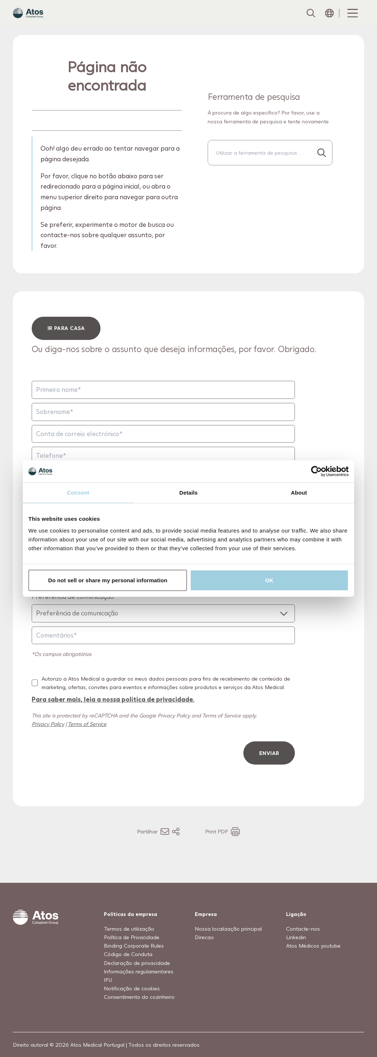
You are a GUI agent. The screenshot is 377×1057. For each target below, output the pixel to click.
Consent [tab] (78, 492)
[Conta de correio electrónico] (163, 448)
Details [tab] (188, 492)
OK (269, 580)
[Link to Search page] (310, 20)
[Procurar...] (321, 167)
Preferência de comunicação (73, 611)
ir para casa (66, 342)
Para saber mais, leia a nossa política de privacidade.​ (113, 713)
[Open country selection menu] (329, 20)
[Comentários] (163, 650)
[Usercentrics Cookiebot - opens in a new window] (316, 471)
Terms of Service (87, 738)
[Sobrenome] (163, 426)
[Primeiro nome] (163, 404)
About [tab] (299, 492)
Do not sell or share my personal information (108, 580)
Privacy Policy (48, 738)
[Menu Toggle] (351, 20)
